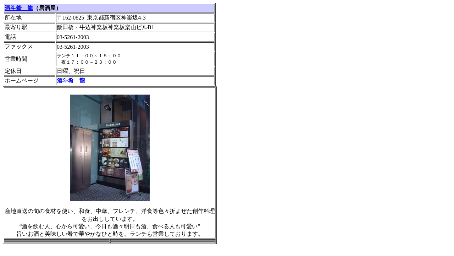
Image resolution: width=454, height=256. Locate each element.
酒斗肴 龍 (19, 8)
